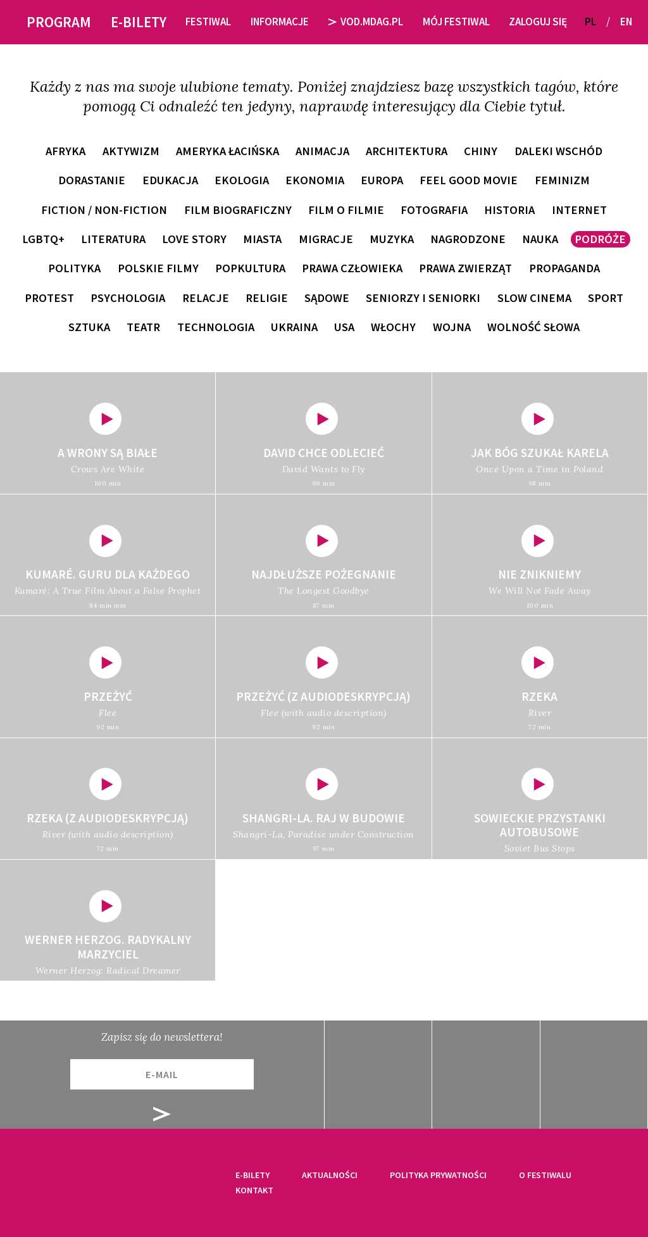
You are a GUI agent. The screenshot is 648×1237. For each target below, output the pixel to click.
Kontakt (254, 1190)
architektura (406, 151)
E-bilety (252, 1175)
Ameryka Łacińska (227, 151)
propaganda (564, 268)
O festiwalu (545, 1175)
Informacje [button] (280, 21)
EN (626, 21)
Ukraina (294, 327)
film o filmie (346, 210)
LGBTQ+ (43, 239)
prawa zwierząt (465, 268)
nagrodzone (468, 239)
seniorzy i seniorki (423, 298)
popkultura (250, 268)
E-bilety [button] (138, 22)
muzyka (392, 239)
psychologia (127, 298)
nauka (540, 239)
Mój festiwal (456, 21)
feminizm (562, 180)
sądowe (326, 298)
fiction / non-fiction (104, 210)
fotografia (434, 210)
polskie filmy (158, 268)
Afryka (65, 151)
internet (579, 210)
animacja (322, 151)
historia (509, 210)
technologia (215, 327)
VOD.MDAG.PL (366, 21)
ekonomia (314, 180)
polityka (74, 268)
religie (267, 298)
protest (49, 298)
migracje (326, 239)
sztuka (89, 327)
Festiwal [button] (208, 21)
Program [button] (59, 22)
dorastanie (91, 180)
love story (194, 239)
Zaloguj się (538, 21)
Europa (382, 180)
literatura (113, 239)
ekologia (242, 180)
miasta (262, 239)
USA (344, 327)
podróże (600, 239)
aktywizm (131, 151)
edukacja (170, 180)
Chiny (480, 151)
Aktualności (330, 1175)
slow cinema (534, 298)
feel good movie (469, 180)
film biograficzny (238, 210)
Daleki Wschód (558, 151)
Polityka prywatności (438, 1175)
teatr (143, 327)
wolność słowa (533, 327)
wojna (452, 327)
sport (605, 298)
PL (590, 21)
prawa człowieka (352, 268)
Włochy (393, 327)
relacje (205, 298)
